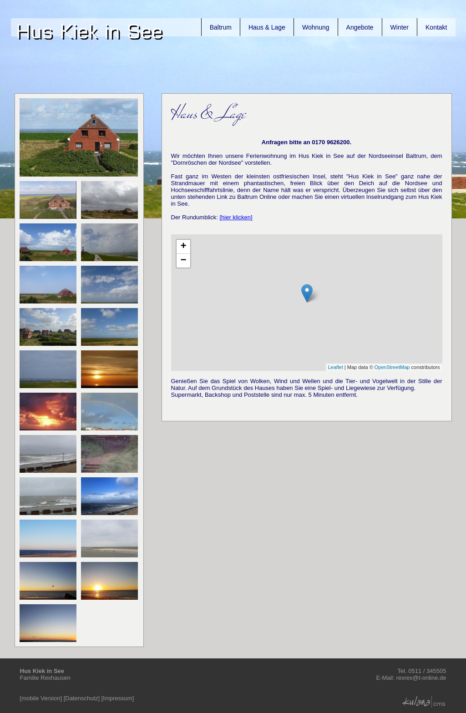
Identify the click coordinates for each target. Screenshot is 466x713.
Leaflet (335, 367)
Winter (399, 27)
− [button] (183, 261)
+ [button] (183, 246)
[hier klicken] (235, 217)
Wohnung (315, 27)
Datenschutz (81, 698)
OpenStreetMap (392, 367)
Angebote (360, 27)
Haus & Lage (266, 27)
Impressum (117, 698)
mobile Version (40, 698)
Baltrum (221, 27)
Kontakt (436, 27)
